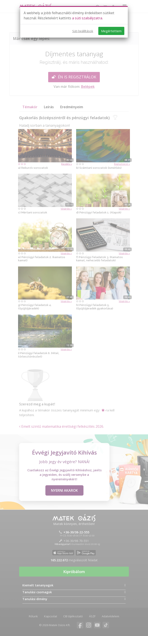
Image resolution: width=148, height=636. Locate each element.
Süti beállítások (82, 31)
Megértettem (111, 31)
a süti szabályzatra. (87, 18)
